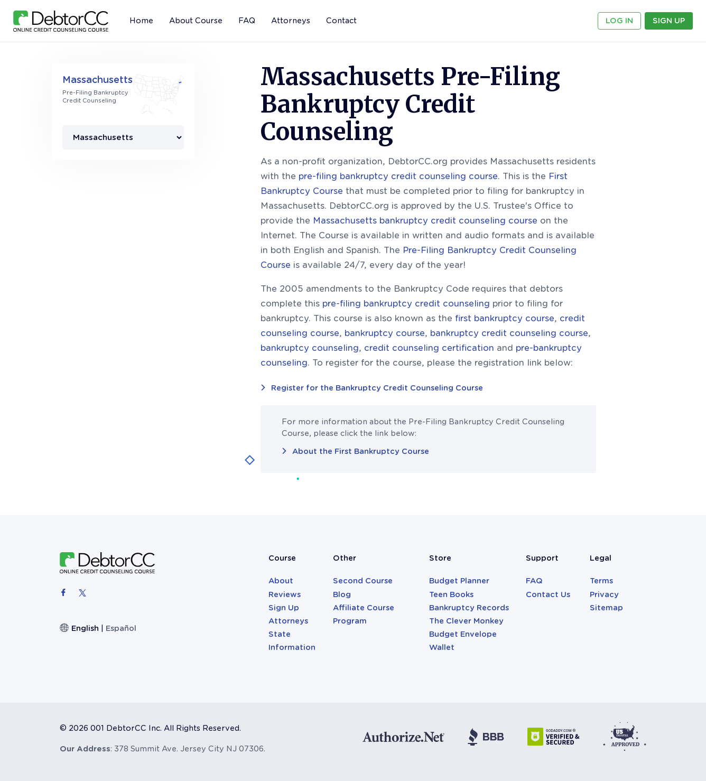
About (280, 581)
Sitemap (606, 607)
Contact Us (548, 594)
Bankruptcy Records (469, 607)
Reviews (284, 594)
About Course (195, 20)
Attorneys (290, 20)
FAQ (246, 20)
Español (121, 628)
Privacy (604, 594)
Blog (342, 594)
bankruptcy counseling (310, 348)
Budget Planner (459, 581)
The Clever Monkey (466, 621)
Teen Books (451, 594)
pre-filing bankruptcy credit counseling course (398, 176)
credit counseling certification (429, 348)
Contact (341, 20)
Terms (601, 581)
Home (141, 20)
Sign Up (669, 20)
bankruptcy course (385, 333)
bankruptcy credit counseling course (509, 333)
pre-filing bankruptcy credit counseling (406, 304)
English (85, 628)
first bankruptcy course (504, 318)
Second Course (363, 581)
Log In (619, 20)
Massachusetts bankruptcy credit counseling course (425, 221)
